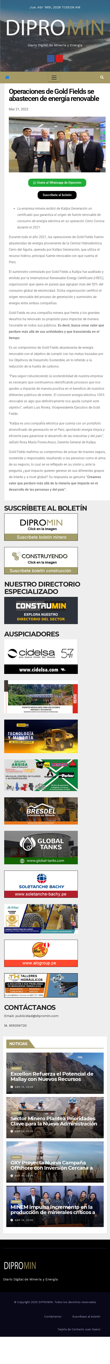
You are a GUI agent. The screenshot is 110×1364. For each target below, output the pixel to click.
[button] (102, 77)
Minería (16, 1068)
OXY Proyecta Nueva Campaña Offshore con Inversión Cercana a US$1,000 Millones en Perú (52, 1168)
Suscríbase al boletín (86, 1316)
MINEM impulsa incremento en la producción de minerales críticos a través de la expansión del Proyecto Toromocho (54, 1215)
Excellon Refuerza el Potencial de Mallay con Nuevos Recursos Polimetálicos (52, 1079)
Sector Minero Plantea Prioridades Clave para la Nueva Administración (54, 1121)
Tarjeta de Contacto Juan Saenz (78, 1329)
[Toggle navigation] (54, 77)
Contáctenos (52, 1316)
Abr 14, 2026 (24, 1086)
